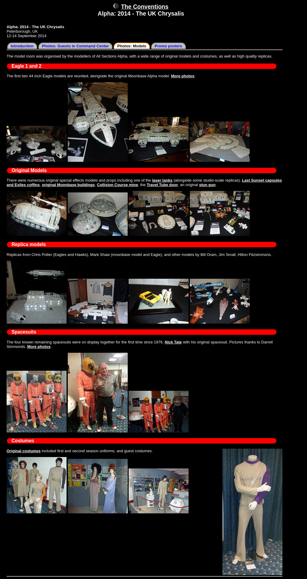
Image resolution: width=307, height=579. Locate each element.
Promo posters (168, 46)
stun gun (207, 185)
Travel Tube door (162, 185)
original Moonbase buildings (68, 185)
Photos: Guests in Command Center (75, 46)
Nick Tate (173, 342)
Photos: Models (131, 46)
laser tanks (162, 180)
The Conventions (144, 6)
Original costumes (23, 451)
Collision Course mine (117, 185)
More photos (183, 76)
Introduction (22, 46)
